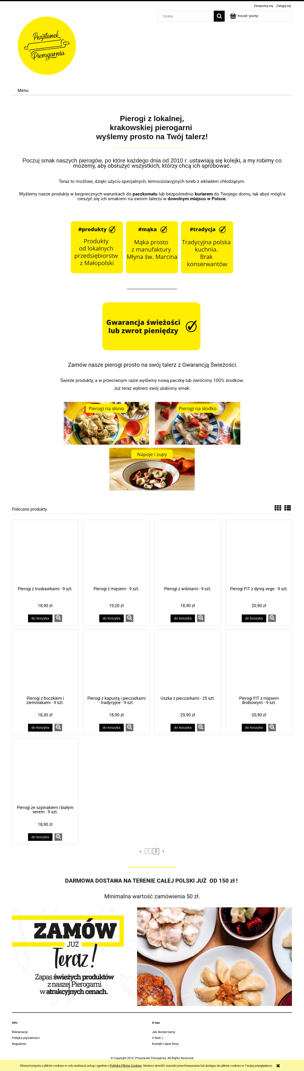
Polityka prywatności (26, 1038)
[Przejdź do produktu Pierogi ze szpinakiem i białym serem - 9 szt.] (45, 771)
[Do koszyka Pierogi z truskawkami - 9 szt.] (40, 618)
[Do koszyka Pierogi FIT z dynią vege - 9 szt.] (254, 618)
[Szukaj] (219, 16)
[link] (152, 956)
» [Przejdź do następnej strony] (163, 851)
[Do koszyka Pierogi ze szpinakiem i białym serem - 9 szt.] (40, 837)
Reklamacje (20, 1032)
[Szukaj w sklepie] (186, 16)
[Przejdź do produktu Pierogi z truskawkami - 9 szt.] (45, 552)
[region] (152, 956)
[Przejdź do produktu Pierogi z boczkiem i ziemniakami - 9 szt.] (45, 662)
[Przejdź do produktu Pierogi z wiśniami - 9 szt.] (188, 552)
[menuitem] (23, 90)
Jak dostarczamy (163, 1032)
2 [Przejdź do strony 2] (156, 851)
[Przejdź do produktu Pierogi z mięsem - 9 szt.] (116, 552)
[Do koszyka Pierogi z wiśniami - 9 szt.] (183, 618)
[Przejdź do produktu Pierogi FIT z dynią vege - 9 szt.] (259, 552)
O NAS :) (157, 1038)
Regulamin (19, 1044)
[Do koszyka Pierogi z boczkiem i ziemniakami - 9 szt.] (40, 728)
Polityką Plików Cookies (126, 1065)
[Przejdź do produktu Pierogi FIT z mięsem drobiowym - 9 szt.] (259, 662)
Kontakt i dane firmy (165, 1044)
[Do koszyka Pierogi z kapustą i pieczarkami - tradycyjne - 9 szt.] (111, 728)
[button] (58, 618)
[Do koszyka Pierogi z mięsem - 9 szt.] (111, 618)
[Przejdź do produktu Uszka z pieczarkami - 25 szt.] (188, 662)
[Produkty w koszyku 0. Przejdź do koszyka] (244, 16)
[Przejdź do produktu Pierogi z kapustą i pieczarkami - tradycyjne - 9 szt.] (116, 662)
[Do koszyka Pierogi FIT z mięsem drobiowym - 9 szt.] (254, 728)
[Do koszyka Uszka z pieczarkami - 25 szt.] (183, 728)
